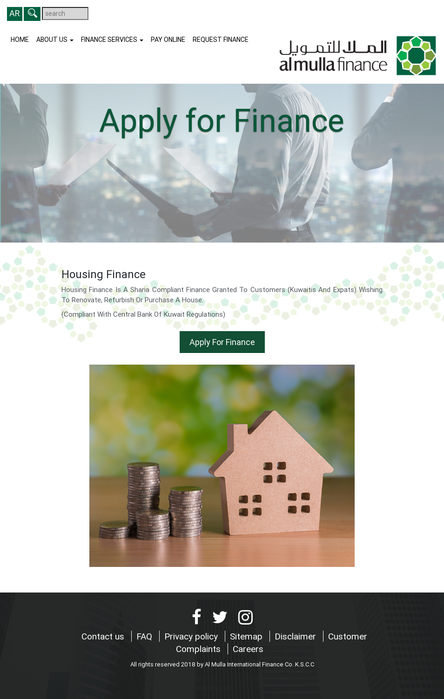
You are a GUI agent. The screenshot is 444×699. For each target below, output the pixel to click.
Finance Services (112, 39)
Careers (248, 648)
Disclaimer (296, 636)
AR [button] (14, 13)
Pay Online (168, 39)
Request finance (221, 39)
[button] (32, 14)
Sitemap (247, 636)
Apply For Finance (222, 342)
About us (55, 39)
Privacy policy (192, 636)
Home (20, 39)
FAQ (145, 636)
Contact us (104, 636)
